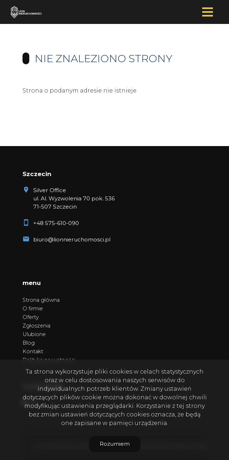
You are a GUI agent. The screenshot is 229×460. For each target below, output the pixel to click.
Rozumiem (115, 443)
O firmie (33, 308)
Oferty (31, 317)
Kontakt (33, 351)
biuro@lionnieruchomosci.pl (71, 239)
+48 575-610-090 (56, 223)
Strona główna (41, 300)
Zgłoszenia (36, 325)
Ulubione (34, 334)
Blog (29, 343)
